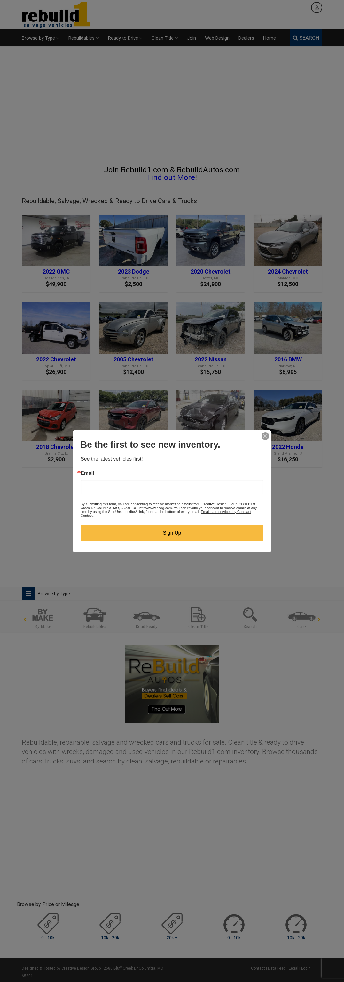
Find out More (171, 177)
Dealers (246, 38)
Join (191, 38)
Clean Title (165, 38)
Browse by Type (40, 38)
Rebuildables (83, 38)
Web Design (217, 38)
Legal (293, 968)
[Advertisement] (172, 108)
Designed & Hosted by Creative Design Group (61, 968)
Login (306, 968)
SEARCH (306, 38)
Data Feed (277, 968)
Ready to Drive (125, 38)
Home (269, 38)
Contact (258, 968)
